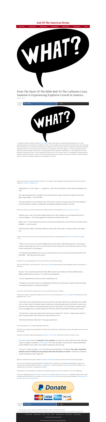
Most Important (76, 26)
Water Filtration (54, 26)
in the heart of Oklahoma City (29, 183)
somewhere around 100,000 (48, 359)
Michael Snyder (63, 374)
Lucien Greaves (43, 342)
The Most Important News (49, 376)
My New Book (21, 26)
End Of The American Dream (53, 22)
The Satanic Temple (25, 340)
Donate (85, 26)
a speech (40, 349)
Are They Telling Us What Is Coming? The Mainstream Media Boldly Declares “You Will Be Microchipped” (42, 409)
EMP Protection (65, 26)
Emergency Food (43, 26)
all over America (44, 143)
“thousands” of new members (49, 335)
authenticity (66, 365)
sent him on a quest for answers (70, 209)
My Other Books (32, 26)
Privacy (53, 414)
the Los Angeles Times (70, 294)
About (48, 414)
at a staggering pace (46, 365)
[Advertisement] (53, 10)
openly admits (49, 264)
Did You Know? (68, 414)
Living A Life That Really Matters (29, 378)
